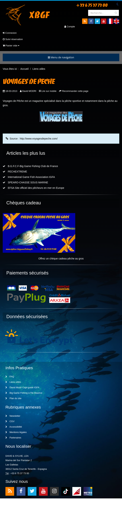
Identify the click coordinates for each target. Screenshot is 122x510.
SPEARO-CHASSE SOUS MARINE (25, 182)
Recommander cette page (75, 91)
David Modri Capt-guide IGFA (22, 387)
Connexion (10, 33)
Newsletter (12, 416)
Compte (69, 26)
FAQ (9, 376)
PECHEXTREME (15, 171)
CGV (10, 421)
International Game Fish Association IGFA (29, 177)
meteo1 (76, 491)
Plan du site (13, 398)
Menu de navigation (61, 57)
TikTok (65, 491)
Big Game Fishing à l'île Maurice (23, 393)
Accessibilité (13, 427)
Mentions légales (16, 432)
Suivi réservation (13, 39)
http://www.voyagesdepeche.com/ (39, 138)
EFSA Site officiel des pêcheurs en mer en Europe (33, 187)
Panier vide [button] (11, 45)
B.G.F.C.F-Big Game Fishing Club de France (30, 166)
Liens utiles (13, 382)
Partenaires (13, 437)
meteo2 (88, 491)
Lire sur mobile (49, 91)
